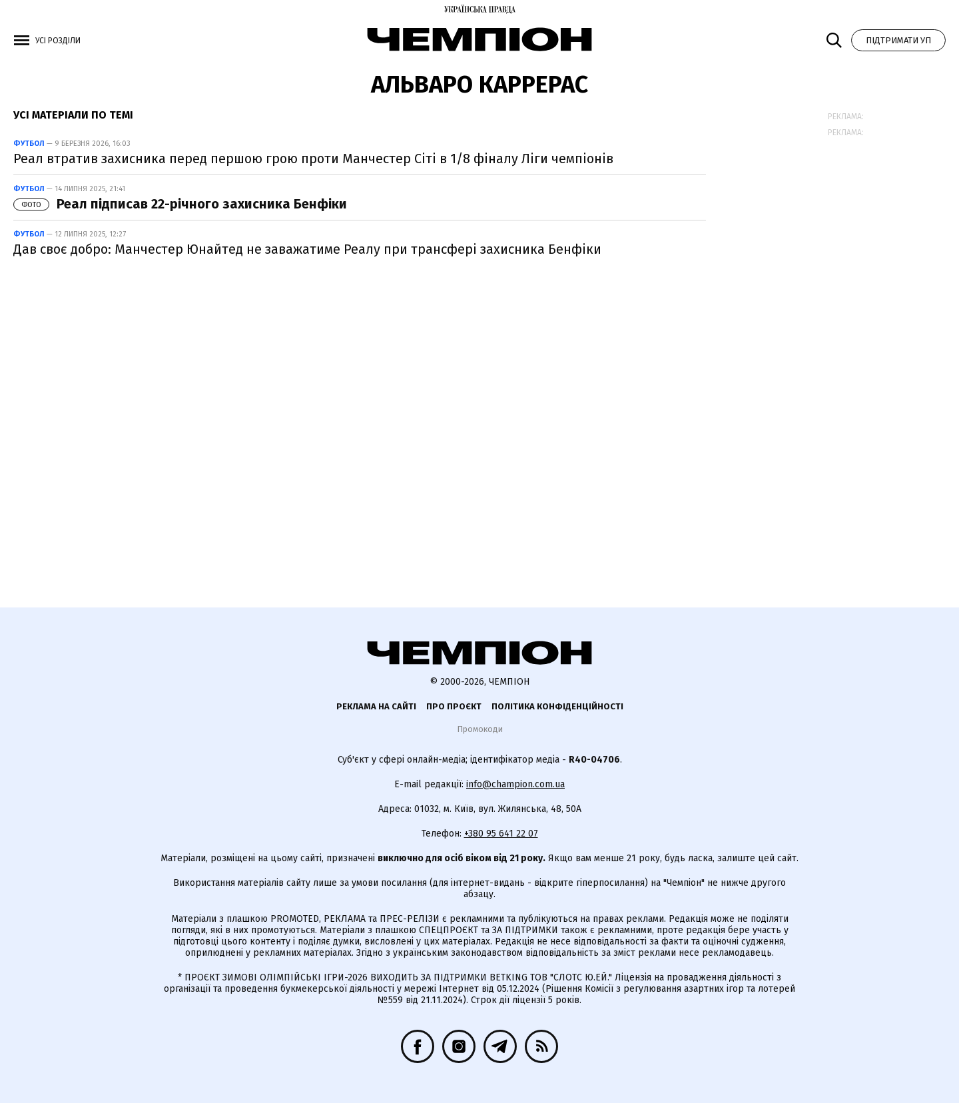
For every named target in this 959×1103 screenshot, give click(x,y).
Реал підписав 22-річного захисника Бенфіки (180, 204)
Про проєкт (453, 706)
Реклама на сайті (376, 706)
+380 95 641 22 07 (501, 833)
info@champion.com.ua (515, 784)
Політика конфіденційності (557, 706)
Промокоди (480, 729)
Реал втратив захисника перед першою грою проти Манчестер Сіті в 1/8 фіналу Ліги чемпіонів (313, 159)
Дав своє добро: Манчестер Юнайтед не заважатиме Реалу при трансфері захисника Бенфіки (307, 249)
